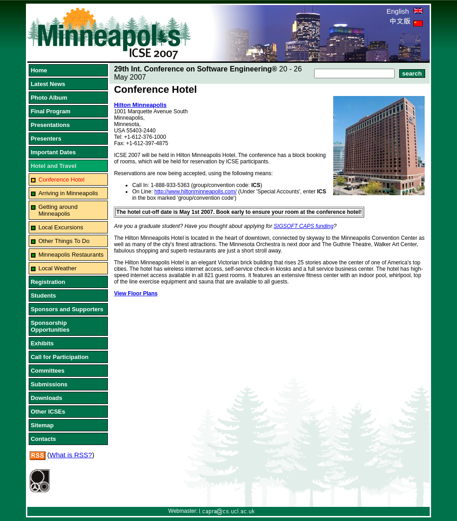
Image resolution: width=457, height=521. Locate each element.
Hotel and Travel (53, 165)
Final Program (50, 111)
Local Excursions (60, 227)
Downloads (46, 398)
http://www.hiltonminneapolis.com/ (195, 191)
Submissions (48, 384)
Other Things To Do (63, 241)
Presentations (50, 124)
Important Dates (53, 152)
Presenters (45, 138)
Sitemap (42, 425)
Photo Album (48, 97)
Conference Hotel (61, 179)
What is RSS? (71, 455)
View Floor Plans (135, 293)
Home (38, 70)
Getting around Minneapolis (57, 210)
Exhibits (42, 343)
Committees (47, 370)
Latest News (47, 84)
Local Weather (57, 268)
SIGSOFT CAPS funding (303, 226)
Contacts (43, 438)
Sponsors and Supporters (66, 309)
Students (43, 295)
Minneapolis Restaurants (70, 254)
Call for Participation (59, 357)
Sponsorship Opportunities (49, 326)
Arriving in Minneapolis (68, 193)
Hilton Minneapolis (140, 104)
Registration (47, 281)
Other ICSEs (47, 411)
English (404, 11)
